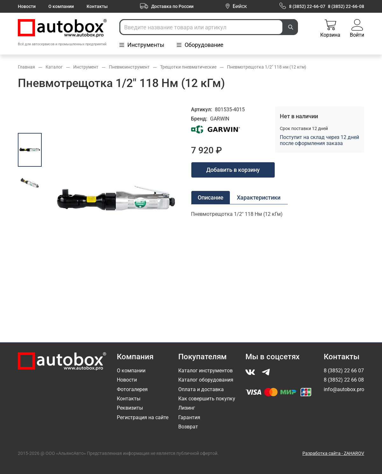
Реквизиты (130, 408)
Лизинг (186, 408)
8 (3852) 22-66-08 (346, 6)
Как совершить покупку (206, 399)
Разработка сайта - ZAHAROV (333, 453)
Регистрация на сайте (142, 417)
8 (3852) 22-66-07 (307, 6)
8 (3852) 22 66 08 (344, 380)
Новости (27, 6)
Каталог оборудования (205, 380)
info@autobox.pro (344, 389)
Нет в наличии (299, 116)
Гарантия (189, 417)
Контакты (97, 6)
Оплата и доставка (201, 389)
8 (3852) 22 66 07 (344, 371)
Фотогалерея (132, 389)
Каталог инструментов (205, 371)
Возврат (188, 427)
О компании (61, 6)
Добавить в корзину (233, 169)
